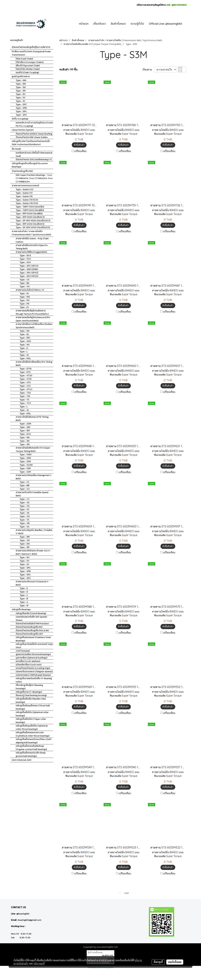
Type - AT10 (26, 379)
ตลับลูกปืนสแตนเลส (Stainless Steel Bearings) (33, 639)
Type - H (24, 348)
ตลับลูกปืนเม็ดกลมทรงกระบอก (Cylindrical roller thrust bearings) (32, 734)
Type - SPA (21, 111)
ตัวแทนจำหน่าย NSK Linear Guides (32, 137)
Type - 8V (21, 94)
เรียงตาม (148, 69)
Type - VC (24, 519)
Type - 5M (21, 87)
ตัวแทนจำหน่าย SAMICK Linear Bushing (34, 133)
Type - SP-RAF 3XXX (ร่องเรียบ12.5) (33, 220)
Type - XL (24, 355)
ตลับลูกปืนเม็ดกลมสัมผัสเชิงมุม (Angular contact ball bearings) (31, 747)
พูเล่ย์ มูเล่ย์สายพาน (21, 76)
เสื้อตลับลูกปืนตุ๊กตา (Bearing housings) (29, 687)
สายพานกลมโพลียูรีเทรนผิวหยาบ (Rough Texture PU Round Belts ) (32, 312)
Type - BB (24, 485)
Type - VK (25, 502)
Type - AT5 (25, 382)
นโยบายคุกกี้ (39, 963)
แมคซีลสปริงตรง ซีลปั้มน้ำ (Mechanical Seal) (34, 154)
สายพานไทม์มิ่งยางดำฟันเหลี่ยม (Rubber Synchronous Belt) (34, 325)
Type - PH (24, 300)
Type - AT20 (26, 375)
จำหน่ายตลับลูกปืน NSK (22, 171)
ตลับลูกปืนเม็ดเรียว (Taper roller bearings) (31, 720)
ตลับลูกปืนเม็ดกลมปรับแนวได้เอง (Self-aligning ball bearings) (34, 741)
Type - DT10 (26, 368)
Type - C (24, 595)
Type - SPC (21, 104)
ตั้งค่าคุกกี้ (158, 962)
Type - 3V (20, 101)
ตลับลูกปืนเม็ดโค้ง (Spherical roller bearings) (32, 714)
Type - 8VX (25, 255)
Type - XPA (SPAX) (29, 272)
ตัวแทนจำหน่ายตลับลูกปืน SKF (29, 634)
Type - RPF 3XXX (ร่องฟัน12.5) (30, 217)
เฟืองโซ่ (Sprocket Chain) (28, 65)
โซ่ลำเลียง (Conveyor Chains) (29, 62)
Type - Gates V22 (24, 189)
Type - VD (25, 516)
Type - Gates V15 (24, 196)
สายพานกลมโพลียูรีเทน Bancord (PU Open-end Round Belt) (33, 319)
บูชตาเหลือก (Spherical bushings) (31, 657)
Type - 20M (25, 423)
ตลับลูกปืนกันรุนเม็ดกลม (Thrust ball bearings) (33, 707)
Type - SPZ (21, 114)
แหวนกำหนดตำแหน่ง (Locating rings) (33, 668)
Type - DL (24, 334)
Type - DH (24, 331)
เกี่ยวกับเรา (99, 23)
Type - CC (24, 482)
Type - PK (24, 303)
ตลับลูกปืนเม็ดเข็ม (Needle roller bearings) (31, 700)
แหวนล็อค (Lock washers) (28, 661)
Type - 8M (21, 83)
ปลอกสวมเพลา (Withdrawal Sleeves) (33, 675)
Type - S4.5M (26, 465)
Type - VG (25, 506)
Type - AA (25, 489)
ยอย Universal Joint (21, 760)
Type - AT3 (25, 386)
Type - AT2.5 (26, 389)
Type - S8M (25, 458)
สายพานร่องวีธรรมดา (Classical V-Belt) (32, 583)
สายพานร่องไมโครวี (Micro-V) (30, 290)
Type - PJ (24, 307)
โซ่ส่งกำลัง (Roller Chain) (28, 69)
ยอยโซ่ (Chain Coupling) (27, 72)
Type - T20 (25, 392)
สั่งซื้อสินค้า (79, 144)
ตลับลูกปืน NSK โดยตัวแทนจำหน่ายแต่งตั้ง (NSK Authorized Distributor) (31, 143)
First (120, 893)
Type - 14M (21, 80)
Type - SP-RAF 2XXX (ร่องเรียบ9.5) (33, 227)
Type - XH (24, 344)
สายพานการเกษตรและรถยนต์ (25, 185)
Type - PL (24, 293)
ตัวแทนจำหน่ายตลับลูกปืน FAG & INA (32, 630)
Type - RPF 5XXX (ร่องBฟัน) (29, 213)
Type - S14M (25, 454)
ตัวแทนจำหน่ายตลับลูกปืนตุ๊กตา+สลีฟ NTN (31, 47)
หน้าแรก (83, 23)
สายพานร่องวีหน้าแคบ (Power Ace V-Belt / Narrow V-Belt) (33, 552)
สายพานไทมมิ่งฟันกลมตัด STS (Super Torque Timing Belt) (33, 449)
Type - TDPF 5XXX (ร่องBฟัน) (30, 210)
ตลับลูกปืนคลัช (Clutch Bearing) (31, 613)
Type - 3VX (25, 262)
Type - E (24, 588)
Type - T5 (24, 399)
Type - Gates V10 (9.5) (27, 203)
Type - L (24, 351)
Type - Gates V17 (24, 193)
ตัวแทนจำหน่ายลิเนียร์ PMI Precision (32, 623)
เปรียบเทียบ (80, 151)
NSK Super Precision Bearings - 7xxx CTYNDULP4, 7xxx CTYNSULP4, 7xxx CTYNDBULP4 (34, 178)
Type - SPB (21, 108)
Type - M (24, 605)
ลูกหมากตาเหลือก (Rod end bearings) (33, 654)
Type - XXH (25, 341)
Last (126, 893)
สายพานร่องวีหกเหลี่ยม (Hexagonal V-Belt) (34, 477)
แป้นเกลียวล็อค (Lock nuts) (28, 664)
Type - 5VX (25, 259)
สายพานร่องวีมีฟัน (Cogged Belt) (31, 252)
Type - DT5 (25, 372)
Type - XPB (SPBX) (29, 269)
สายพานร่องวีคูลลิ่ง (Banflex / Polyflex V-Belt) (34, 531)
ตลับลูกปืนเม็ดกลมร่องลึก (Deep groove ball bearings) (31, 754)
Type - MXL (25, 358)
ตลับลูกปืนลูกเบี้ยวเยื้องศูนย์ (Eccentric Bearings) (30, 165)
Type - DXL (25, 337)
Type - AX (25, 286)
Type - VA (24, 526)
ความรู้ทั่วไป (137, 23)
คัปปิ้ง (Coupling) (20, 118)
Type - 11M (25, 537)
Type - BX (24, 283)
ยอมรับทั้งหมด (174, 962)
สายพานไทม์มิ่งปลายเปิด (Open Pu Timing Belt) (32, 247)
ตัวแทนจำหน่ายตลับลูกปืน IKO (29, 627)
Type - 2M (25, 444)
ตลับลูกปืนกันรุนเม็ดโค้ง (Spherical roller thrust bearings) (32, 727)
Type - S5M (25, 461)
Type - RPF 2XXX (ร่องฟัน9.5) (30, 224)
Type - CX (24, 279)
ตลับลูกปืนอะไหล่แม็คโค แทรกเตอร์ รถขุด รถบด (34, 645)
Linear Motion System (22, 130)
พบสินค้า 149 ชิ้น (68, 69)
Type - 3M (20, 90)
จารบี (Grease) (23, 650)
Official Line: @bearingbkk (165, 23)
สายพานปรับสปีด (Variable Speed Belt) (32, 494)
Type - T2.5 (25, 403)
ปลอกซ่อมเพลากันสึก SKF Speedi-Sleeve (32, 618)
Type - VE (24, 513)
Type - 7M (25, 540)
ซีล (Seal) (16, 148)
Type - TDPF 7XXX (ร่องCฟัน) (30, 206)
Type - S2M (25, 471)
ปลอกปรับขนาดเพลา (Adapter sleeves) (34, 671)
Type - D (24, 591)
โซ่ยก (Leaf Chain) (24, 58)
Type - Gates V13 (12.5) (27, 199)
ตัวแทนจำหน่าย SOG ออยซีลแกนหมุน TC (34, 159)
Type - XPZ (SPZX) (29, 276)
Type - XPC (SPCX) (29, 265)
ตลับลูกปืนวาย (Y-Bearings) (29, 692)
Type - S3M (25, 468)
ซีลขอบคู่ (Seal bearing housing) (31, 695)
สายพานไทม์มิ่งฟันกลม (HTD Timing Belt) (32, 418)
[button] (187, 23)
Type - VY (25, 499)
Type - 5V (20, 97)
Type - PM (25, 296)
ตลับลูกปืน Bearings (21, 609)
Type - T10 (25, 396)
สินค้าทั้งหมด (118, 23)
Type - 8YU (25, 434)
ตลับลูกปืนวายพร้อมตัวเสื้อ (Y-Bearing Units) (34, 680)
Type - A (24, 602)
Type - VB (25, 523)
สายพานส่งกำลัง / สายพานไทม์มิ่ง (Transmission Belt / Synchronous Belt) (31, 233)
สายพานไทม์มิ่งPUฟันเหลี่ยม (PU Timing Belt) (34, 363)
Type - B (24, 598)
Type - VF (24, 509)
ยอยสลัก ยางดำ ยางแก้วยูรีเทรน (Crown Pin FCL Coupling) (34, 124)
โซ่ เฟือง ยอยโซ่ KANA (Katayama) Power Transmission (31, 53)
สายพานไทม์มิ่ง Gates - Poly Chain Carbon (32, 240)
